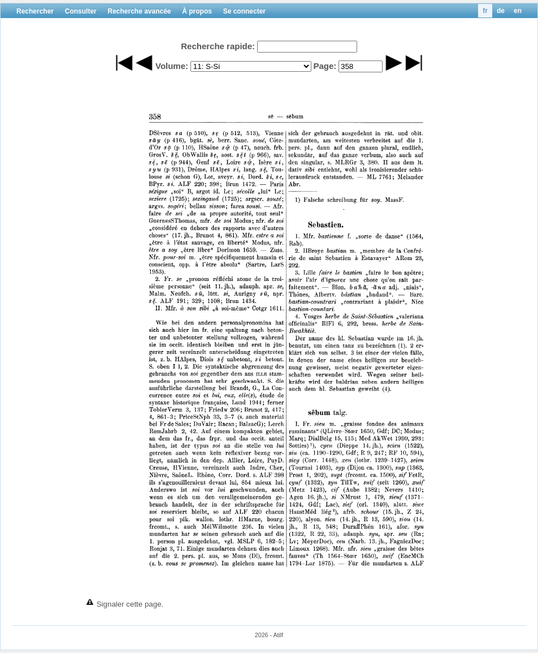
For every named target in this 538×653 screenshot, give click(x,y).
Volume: (171, 66)
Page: (324, 66)
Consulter (81, 11)
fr (485, 11)
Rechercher (35, 11)
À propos (197, 11)
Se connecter (244, 11)
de (501, 11)
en (518, 11)
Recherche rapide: (218, 46)
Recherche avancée (139, 11)
